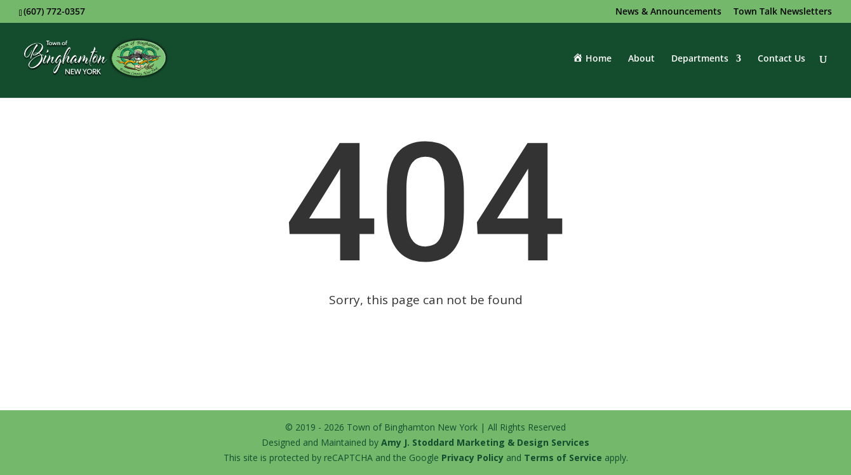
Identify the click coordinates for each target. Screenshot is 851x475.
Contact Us (781, 59)
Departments (699, 59)
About (641, 59)
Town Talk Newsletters (783, 12)
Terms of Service (563, 458)
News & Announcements (668, 12)
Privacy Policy (472, 458)
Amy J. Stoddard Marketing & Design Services (485, 442)
